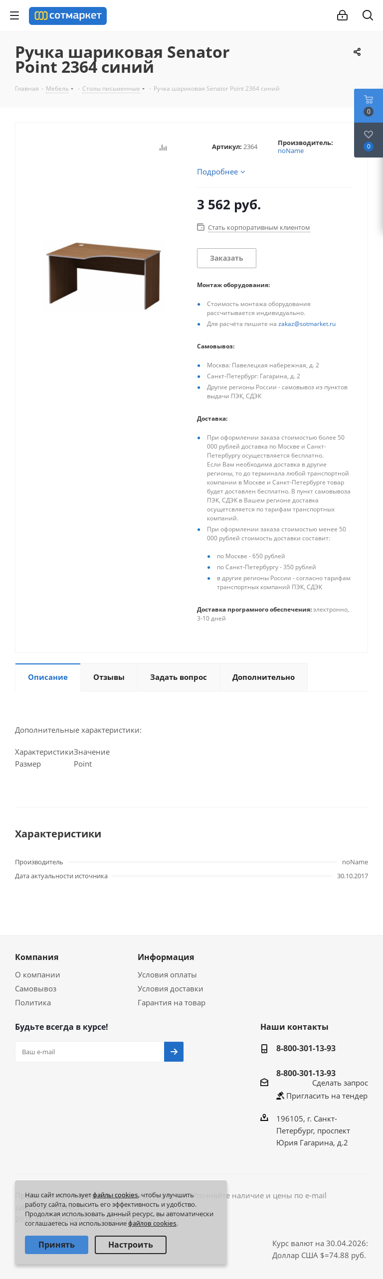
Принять (56, 1244)
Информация (166, 957)
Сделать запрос (340, 1083)
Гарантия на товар (171, 1002)
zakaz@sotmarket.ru (307, 324)
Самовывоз (35, 988)
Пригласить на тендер (327, 1096)
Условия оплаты (167, 974)
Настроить (130, 1244)
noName (291, 150)
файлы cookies (115, 1194)
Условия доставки (170, 988)
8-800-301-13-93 (306, 1048)
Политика (33, 1002)
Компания (36, 957)
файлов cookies (152, 1223)
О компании (37, 974)
